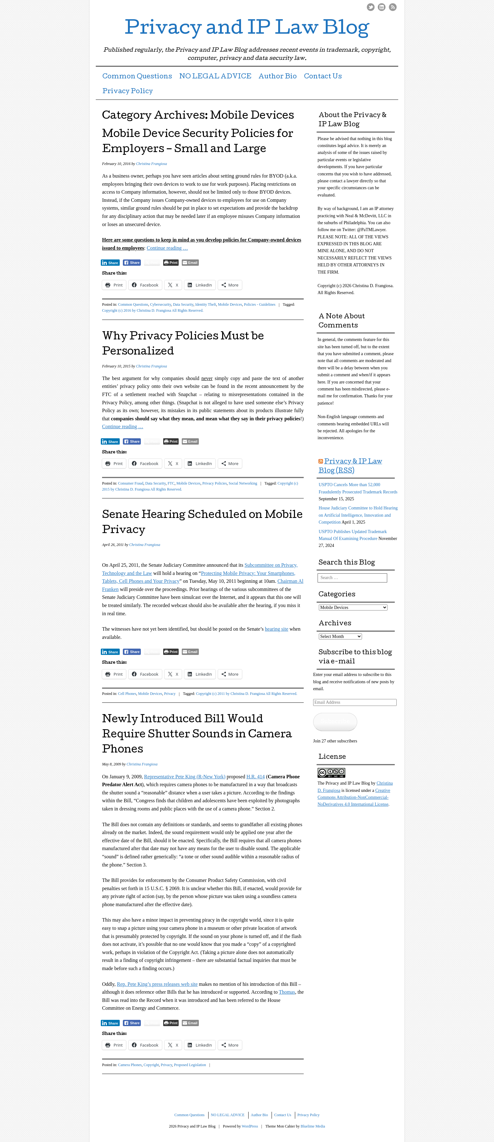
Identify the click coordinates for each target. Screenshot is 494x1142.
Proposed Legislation (190, 1065)
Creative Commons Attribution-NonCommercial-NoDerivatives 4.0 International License (354, 797)
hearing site (276, 629)
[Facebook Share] (132, 262)
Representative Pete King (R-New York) (184, 776)
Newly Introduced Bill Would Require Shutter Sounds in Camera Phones (197, 735)
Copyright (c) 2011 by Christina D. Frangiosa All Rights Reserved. (246, 693)
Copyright (151, 1065)
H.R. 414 (255, 776)
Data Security (183, 304)
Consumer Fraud (130, 483)
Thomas (287, 992)
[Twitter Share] (152, 262)
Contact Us (323, 77)
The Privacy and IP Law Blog (344, 783)
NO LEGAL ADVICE (215, 77)
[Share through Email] (190, 262)
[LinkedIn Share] (110, 262)
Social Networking (243, 483)
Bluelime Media (313, 1126)
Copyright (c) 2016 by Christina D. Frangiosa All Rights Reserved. (153, 310)
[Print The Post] (171, 262)
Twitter (371, 7)
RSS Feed (393, 7)
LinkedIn (382, 7)
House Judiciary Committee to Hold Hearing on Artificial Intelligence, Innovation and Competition (358, 515)
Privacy (170, 693)
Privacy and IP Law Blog (247, 29)
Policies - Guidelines (259, 304)
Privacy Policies (214, 483)
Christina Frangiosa (151, 164)
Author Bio (277, 77)
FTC (171, 483)
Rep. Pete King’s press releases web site (157, 984)
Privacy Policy (127, 92)
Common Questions (137, 77)
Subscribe (335, 721)
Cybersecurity (160, 304)
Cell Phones (127, 693)
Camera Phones (130, 1065)
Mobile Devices (230, 304)
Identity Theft (205, 304)
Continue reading (167, 248)
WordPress (250, 1126)
